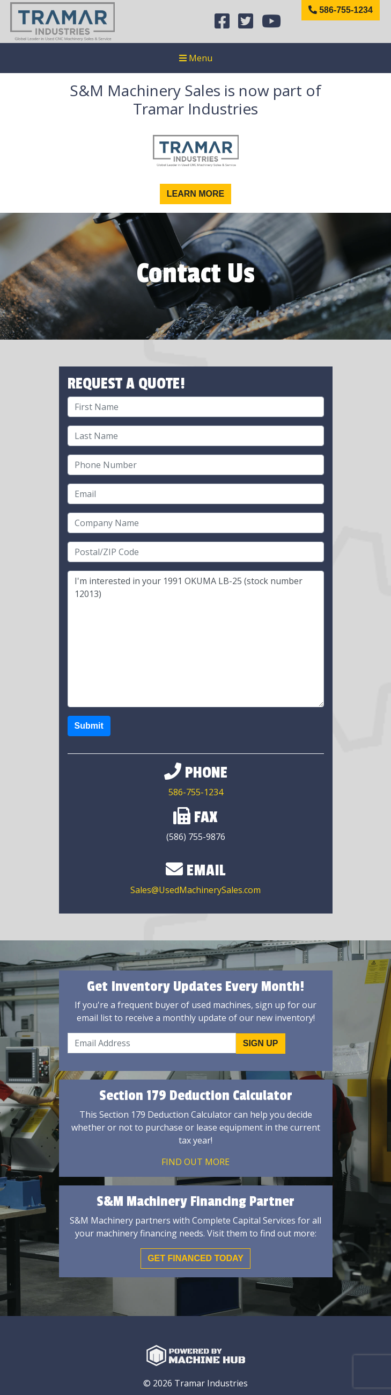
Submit (89, 725)
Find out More (195, 1162)
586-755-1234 (340, 10)
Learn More (196, 193)
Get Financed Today (195, 1258)
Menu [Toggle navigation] (195, 58)
